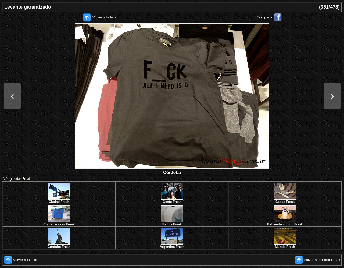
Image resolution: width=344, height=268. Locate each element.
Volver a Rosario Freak (322, 260)
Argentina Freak (172, 247)
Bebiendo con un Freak (285, 224)
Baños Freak (172, 224)
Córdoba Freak (59, 247)
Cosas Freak (285, 202)
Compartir (265, 17)
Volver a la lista (104, 17)
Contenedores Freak (58, 224)
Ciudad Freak (59, 202)
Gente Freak (172, 202)
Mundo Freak (285, 247)
